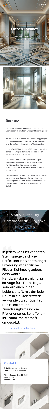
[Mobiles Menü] (43, 5)
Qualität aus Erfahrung (23, 215)
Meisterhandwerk (16, 221)
